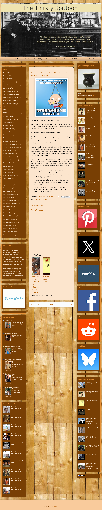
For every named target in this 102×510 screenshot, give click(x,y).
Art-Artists (6, 72)
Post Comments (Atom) (55, 310)
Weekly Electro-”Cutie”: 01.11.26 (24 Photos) (17, 390)
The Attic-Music (8, 207)
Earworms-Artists (8, 150)
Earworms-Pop (7, 163)
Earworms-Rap (7, 166)
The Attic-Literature (9, 200)
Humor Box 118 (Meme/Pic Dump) (16, 407)
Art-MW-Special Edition (10, 85)
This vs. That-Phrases (42, 199)
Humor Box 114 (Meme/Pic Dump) (16, 434)
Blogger (55, 506)
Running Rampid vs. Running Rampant (91, 383)
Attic (83, 59)
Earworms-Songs (8, 172)
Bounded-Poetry (7, 135)
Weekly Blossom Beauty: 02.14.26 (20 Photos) (17, 349)
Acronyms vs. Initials (46, 279)
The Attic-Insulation (9, 194)
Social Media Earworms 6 (89, 163)
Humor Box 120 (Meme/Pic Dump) (16, 488)
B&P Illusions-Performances (11, 113)
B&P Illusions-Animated (10, 94)
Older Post (68, 304)
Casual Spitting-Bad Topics (11, 144)
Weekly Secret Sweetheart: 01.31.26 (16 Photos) (17, 364)
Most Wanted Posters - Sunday (92, 127)
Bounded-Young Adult (9, 141)
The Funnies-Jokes (8, 225)
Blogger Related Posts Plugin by (42, 295)
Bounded (27, 59)
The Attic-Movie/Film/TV (10, 203)
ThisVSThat (75, 59)
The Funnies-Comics (9, 219)
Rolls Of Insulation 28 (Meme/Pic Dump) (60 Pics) (92, 182)
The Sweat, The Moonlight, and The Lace (13, 360)
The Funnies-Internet (9, 222)
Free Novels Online (11, 333)
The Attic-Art (7, 188)
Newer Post (35, 304)
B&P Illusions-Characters (10, 97)
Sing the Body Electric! (12, 387)
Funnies (58, 59)
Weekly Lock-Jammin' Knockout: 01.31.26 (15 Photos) (17, 377)
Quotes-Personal (8, 185)
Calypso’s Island (9, 320)
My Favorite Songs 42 (92, 454)
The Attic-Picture (8, 210)
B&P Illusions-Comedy (9, 100)
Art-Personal (7, 88)
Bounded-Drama (8, 122)
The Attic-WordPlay (9, 216)
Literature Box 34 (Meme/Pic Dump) (16, 416)
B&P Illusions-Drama (9, 104)
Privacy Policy (93, 59)
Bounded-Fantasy (8, 129)
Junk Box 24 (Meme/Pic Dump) (17, 461)
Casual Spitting (38, 59)
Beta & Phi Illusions (16, 59)
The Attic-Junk (7, 197)
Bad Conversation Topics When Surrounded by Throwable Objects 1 (92, 421)
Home (51, 304)
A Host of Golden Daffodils (13, 346)
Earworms (49, 59)
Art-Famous (6, 75)
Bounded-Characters (9, 119)
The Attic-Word (8, 213)
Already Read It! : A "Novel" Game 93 (17, 336)
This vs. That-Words (9, 235)
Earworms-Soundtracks (10, 175)
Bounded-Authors (8, 116)
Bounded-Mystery (8, 132)
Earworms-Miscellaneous (10, 160)
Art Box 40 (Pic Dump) (92, 427)
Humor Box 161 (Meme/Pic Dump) (16, 479)
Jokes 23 (88, 172)
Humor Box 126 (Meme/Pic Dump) (16, 452)
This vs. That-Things (9, 232)
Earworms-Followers (9, 157)
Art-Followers (7, 79)
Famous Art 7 (89, 136)
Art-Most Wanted (8, 82)
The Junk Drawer (10, 374)
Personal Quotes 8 (91, 118)
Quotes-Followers (8, 182)
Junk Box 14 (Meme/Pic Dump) (17, 443)
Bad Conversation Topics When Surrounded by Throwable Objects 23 (92, 156)
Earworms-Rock (7, 169)
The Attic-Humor (8, 191)
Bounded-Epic (7, 125)
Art (6, 59)
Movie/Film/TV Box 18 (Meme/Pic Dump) (17, 470)
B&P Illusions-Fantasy (9, 107)
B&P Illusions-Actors (9, 91)
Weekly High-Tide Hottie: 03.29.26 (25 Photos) (17, 323)
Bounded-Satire (7, 138)
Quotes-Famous (7, 178)
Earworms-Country (8, 154)
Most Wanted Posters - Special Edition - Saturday (92, 110)
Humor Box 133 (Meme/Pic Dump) (16, 425)
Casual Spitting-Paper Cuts (11, 147)
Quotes (66, 59)
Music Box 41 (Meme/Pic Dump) (91, 190)
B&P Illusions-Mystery (10, 110)
